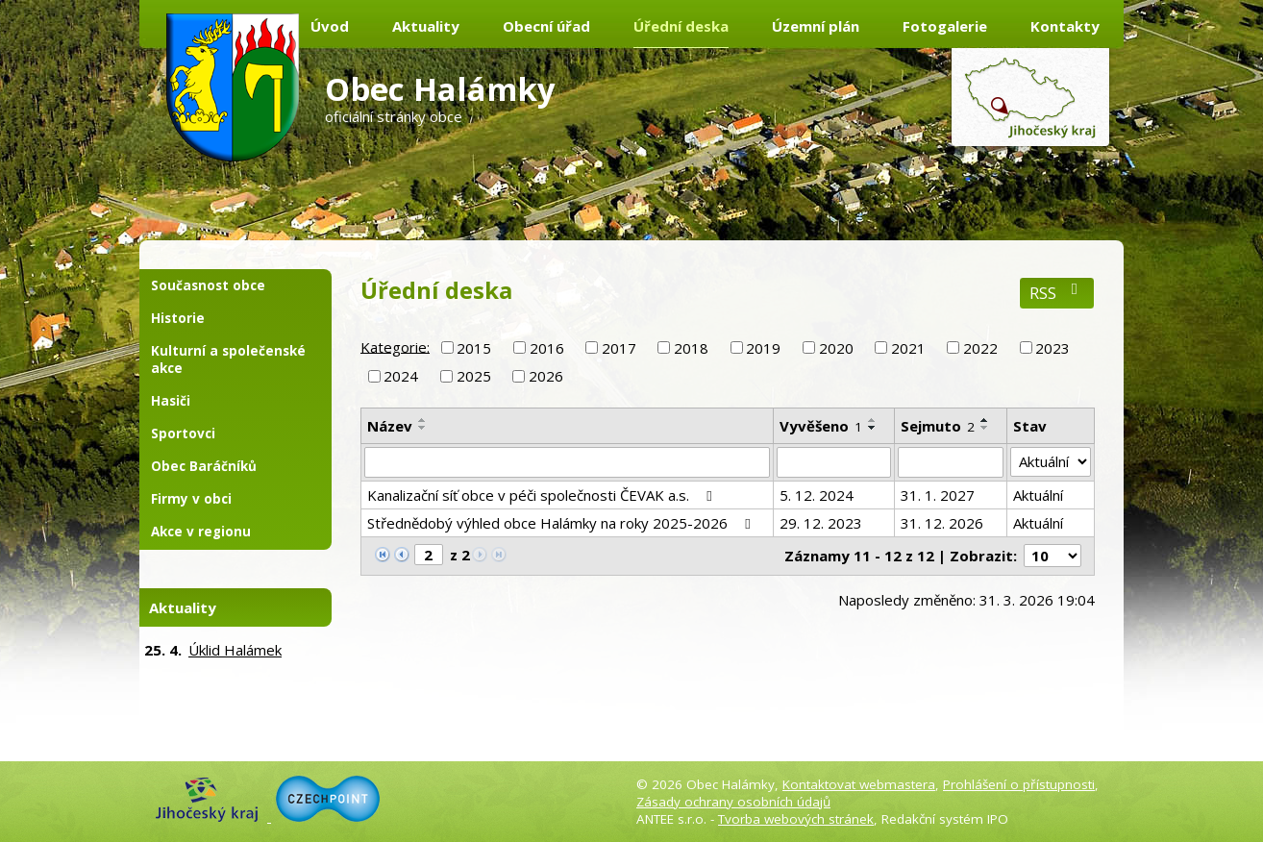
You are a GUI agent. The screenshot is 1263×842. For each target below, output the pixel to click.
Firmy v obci (191, 499)
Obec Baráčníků (204, 466)
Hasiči (170, 400)
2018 (691, 348)
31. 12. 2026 (942, 522)
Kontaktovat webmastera (858, 784)
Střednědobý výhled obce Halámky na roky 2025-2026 (561, 522)
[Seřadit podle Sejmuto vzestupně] (985, 420)
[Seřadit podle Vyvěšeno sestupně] (872, 428)
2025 (474, 375)
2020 (836, 348)
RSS (1056, 293)
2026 (546, 375)
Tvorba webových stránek (796, 819)
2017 (619, 348)
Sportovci (183, 433)
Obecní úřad (546, 26)
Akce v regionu (201, 531)
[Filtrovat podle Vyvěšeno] (834, 462)
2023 (1052, 348)
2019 (763, 348)
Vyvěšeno (821, 425)
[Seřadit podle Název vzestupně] (422, 420)
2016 (547, 348)
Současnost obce (208, 285)
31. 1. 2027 (938, 495)
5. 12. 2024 (817, 495)
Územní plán (815, 26)
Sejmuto (938, 425)
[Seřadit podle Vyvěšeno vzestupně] (872, 420)
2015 (474, 348)
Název (389, 425)
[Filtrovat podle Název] (567, 462)
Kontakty (1065, 26)
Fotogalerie (945, 26)
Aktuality (425, 26)
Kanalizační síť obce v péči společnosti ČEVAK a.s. (542, 495)
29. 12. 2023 (821, 522)
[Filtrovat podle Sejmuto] (950, 462)
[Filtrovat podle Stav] (1050, 462)
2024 (401, 375)
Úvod (329, 26)
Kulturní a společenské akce (228, 359)
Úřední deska (681, 26)
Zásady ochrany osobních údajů (733, 801)
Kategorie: (395, 346)
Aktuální (1038, 495)
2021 (908, 348)
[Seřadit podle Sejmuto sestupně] (985, 428)
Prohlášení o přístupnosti (1019, 784)
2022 (980, 348)
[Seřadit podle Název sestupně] (422, 428)
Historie (178, 318)
